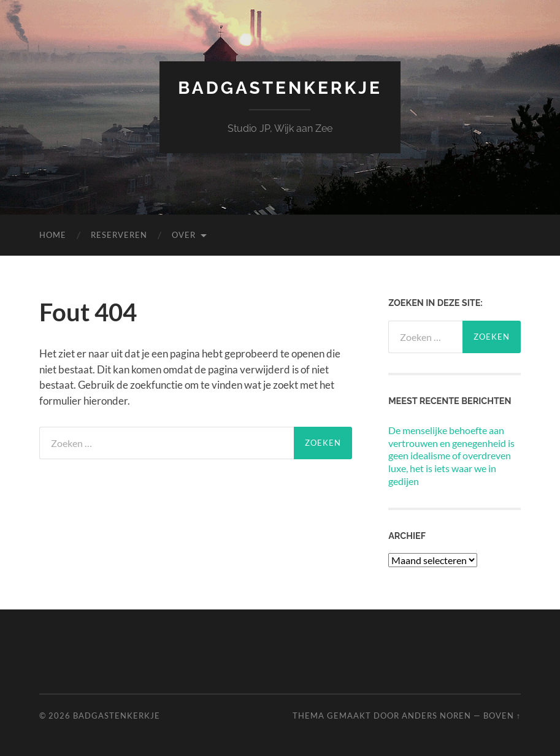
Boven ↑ (502, 715)
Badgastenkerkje (280, 88)
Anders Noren (436, 715)
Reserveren (119, 235)
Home (52, 235)
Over (184, 235)
